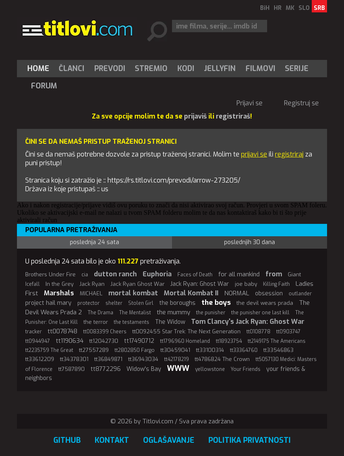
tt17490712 (139, 341)
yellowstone (210, 369)
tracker (33, 331)
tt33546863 (278, 350)
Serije (296, 69)
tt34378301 (74, 359)
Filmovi (260, 69)
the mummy (173, 312)
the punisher (210, 312)
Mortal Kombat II (191, 293)
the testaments (131, 322)
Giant (294, 274)
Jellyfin (220, 69)
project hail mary (48, 303)
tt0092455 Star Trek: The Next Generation (186, 331)
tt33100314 (210, 350)
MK (290, 8)
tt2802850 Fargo (135, 350)
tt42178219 (176, 359)
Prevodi (109, 69)
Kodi (185, 69)
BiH (265, 8)
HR (278, 8)
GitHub (67, 440)
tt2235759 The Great (49, 350)
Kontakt (112, 440)
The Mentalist (135, 312)
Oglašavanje (168, 440)
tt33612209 (39, 359)
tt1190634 (70, 341)
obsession (269, 293)
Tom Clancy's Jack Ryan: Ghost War (247, 321)
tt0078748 (62, 331)
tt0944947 (37, 341)
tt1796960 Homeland (185, 341)
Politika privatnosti (249, 440)
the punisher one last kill (260, 312)
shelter (113, 303)
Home (38, 69)
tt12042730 (103, 340)
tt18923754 (229, 341)
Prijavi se (249, 103)
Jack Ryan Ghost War (137, 283)
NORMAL (236, 293)
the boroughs (177, 303)
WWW (178, 368)
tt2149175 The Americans (277, 341)
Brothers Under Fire (50, 274)
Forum (44, 86)
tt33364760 (244, 350)
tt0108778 (258, 331)
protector (88, 303)
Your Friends (245, 369)
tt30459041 (175, 350)
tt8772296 (106, 369)
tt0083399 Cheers (105, 331)
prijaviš (195, 116)
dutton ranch (115, 274)
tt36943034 (143, 359)
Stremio (151, 69)
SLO (304, 8)
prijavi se (254, 154)
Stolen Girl (140, 303)
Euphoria (157, 274)
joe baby (246, 283)
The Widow (170, 322)
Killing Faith (276, 284)
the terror (96, 321)
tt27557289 (94, 350)
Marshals (59, 293)
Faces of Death (195, 274)
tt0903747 (288, 331)
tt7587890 (71, 369)
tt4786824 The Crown (222, 359)
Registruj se (301, 103)
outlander (300, 293)
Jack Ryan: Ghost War (199, 284)
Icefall (32, 284)
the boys (216, 302)
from (273, 274)
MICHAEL (91, 293)
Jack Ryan (92, 283)
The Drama (100, 312)
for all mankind (239, 274)
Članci (71, 69)
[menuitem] (40, 68)
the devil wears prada (264, 302)
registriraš (233, 116)
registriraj (289, 154)
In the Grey (59, 283)
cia (84, 274)
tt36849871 (108, 359)
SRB (319, 8)
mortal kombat (133, 293)
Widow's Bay (144, 369)
